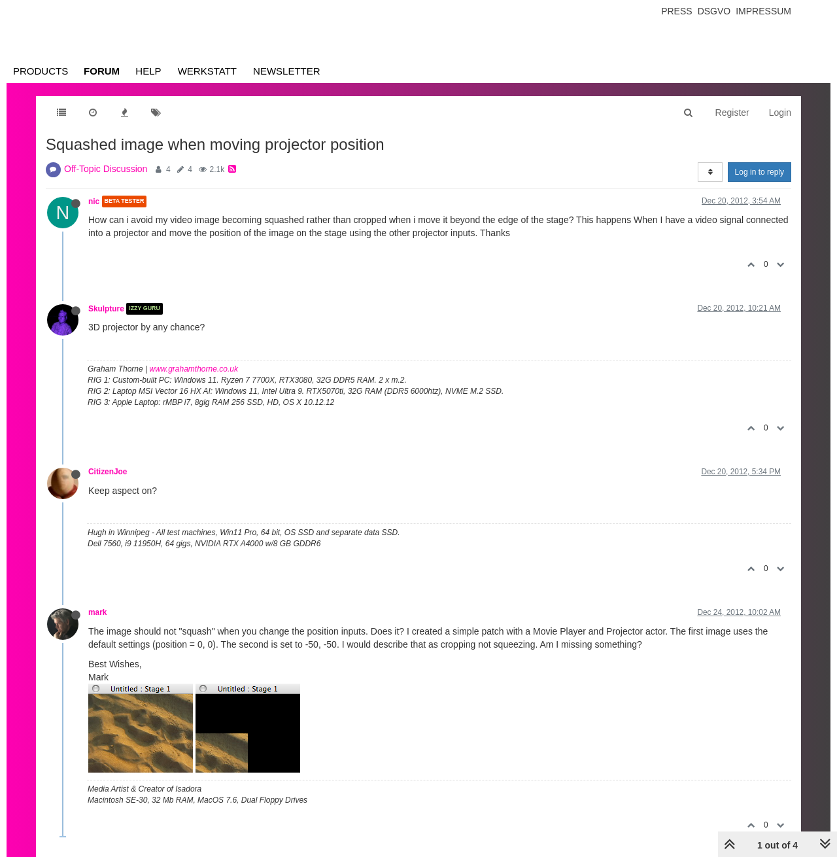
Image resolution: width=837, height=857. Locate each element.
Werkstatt (207, 71)
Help (148, 71)
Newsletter (286, 71)
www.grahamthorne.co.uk (194, 369)
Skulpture (106, 308)
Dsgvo (714, 11)
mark (97, 612)
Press (676, 11)
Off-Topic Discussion (105, 169)
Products (40, 71)
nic (93, 201)
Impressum (763, 11)
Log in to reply (759, 172)
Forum (102, 71)
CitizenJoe (107, 471)
